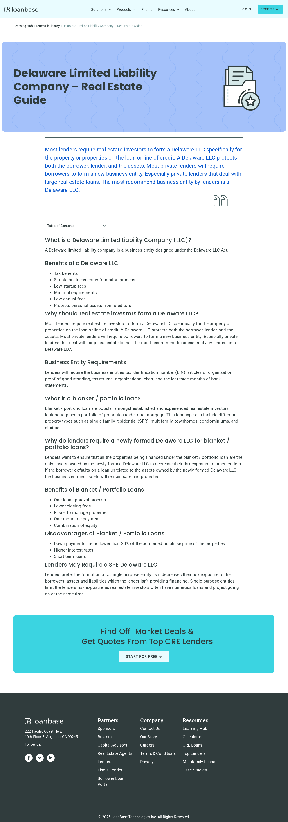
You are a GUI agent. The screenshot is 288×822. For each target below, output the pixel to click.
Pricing (147, 9)
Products (126, 9)
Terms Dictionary (48, 26)
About (190, 9)
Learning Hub (23, 26)
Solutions (101, 9)
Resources (169, 9)
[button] (104, 226)
